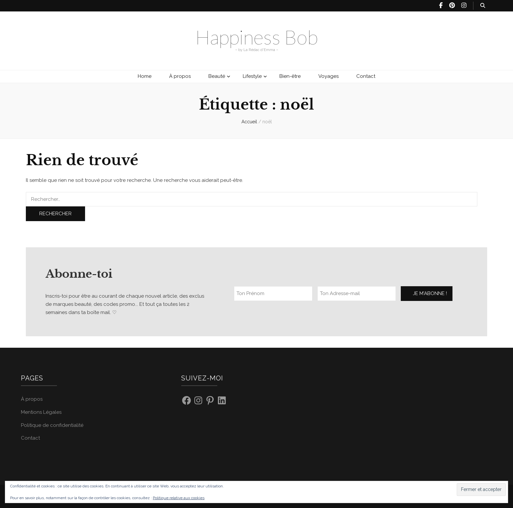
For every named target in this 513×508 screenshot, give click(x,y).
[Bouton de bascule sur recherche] (482, 6)
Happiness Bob (256, 37)
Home (144, 76)
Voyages (328, 76)
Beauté (216, 76)
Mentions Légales (41, 412)
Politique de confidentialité (52, 425)
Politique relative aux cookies (178, 498)
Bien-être (290, 76)
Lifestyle (252, 76)
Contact (365, 76)
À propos (180, 76)
